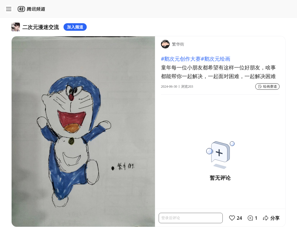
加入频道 (75, 27)
